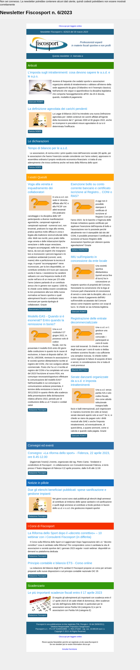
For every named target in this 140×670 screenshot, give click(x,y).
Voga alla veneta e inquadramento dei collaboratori (40, 188)
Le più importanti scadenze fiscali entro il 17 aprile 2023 (65, 592)
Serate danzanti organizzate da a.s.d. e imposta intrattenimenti (89, 380)
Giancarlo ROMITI (36, 102)
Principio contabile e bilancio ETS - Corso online (60, 563)
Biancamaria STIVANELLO (39, 309)
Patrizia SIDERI (35, 131)
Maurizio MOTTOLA (80, 370)
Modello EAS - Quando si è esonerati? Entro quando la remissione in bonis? (46, 320)
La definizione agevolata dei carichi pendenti (57, 108)
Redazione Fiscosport (37, 410)
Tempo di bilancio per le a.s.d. (48, 148)
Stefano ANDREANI (80, 250)
